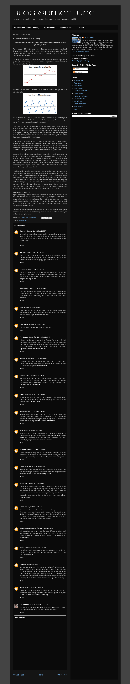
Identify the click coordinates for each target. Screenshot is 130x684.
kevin (22, 375)
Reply (22, 246)
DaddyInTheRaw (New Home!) (26, 27)
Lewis (22, 466)
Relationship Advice (44, 474)
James (22, 394)
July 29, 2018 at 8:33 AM (37, 324)
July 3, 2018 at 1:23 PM (36, 269)
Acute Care (78, 86)
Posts (76, 69)
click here (23, 298)
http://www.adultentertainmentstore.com (33, 349)
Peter (21, 430)
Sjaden (22, 358)
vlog (75, 109)
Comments (78, 72)
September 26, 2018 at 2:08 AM (36, 358)
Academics (77, 83)
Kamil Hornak (24, 604)
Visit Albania (24, 449)
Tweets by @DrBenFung (80, 61)
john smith (23, 269)
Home (40, 675)
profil (62, 457)
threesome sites (25, 497)
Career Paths (78, 93)
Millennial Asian (67, 27)
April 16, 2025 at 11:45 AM (39, 604)
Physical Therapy (80, 104)
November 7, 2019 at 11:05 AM (34, 466)
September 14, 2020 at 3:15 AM (43, 528)
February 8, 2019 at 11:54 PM (34, 375)
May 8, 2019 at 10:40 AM (37, 449)
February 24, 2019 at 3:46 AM (35, 394)
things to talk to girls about (28, 279)
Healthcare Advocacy (81, 96)
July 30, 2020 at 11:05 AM (33, 507)
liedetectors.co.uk (52, 260)
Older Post (62, 675)
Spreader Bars (24, 537)
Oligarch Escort (35, 402)
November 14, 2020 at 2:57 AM (35, 547)
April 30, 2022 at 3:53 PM (31, 564)
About (81, 27)
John (21, 307)
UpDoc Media (49, 27)
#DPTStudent (78, 80)
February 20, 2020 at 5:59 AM (34, 483)
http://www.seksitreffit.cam (46, 421)
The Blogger (24, 337)
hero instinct (36, 385)
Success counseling (41, 595)
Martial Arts (78, 101)
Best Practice (78, 88)
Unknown (23, 231)
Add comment (20, 617)
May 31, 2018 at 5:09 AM (35, 252)
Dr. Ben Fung (89, 37)
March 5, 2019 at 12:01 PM (33, 430)
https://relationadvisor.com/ (40, 315)
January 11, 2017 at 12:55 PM (37, 231)
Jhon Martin (24, 324)
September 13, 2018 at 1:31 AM (39, 337)
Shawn (22, 411)
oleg (21, 564)
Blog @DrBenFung (54, 13)
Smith (22, 483)
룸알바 (22, 514)
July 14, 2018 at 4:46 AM (32, 307)
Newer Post (18, 675)
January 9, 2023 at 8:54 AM (34, 587)
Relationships (22, 221)
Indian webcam (42, 366)
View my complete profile (80, 52)
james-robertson (26, 528)
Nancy (22, 587)
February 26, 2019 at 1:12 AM (35, 411)
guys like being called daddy (43, 607)
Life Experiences (79, 98)
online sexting (28, 554)
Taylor (22, 547)
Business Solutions (80, 91)
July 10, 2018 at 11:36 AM (37, 288)
